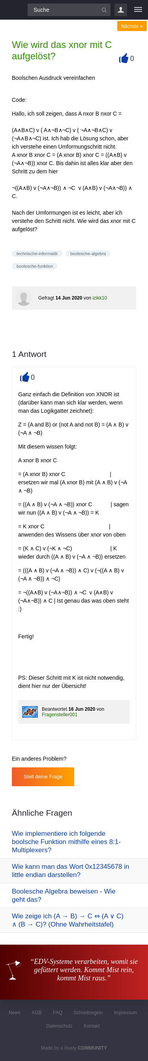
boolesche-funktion (35, 266)
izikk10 (99, 298)
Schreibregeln (88, 1012)
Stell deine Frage (43, 777)
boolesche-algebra (88, 253)
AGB (36, 1012)
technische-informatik (37, 253)
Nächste (132, 26)
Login (120, 10)
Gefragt (46, 298)
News (15, 1012)
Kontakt (92, 1026)
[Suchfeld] (69, 10)
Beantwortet (54, 709)
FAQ (57, 1012)
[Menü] (138, 10)
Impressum (125, 1012)
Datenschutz (59, 1026)
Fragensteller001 (59, 714)
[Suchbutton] (104, 10)
